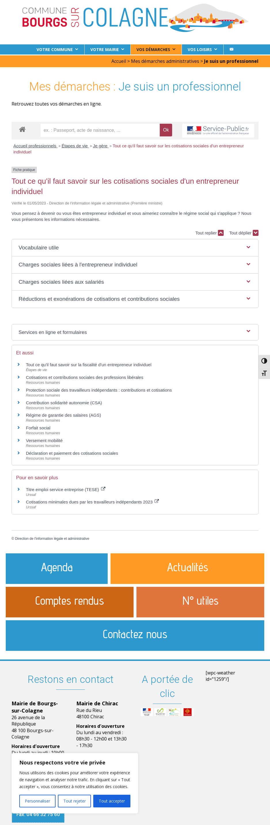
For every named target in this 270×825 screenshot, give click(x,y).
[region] (75, 783)
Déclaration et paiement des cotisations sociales (72, 452)
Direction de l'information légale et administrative (52, 538)
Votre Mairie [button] (104, 49)
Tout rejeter (74, 801)
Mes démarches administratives (165, 60)
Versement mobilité (44, 439)
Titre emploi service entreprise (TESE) (65, 488)
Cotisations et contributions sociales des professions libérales (84, 376)
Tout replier (209, 232)
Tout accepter (112, 801)
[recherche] (100, 129)
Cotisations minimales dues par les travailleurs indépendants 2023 (92, 501)
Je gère (101, 144)
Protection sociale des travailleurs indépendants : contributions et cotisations (99, 389)
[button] (135, 246)
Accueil (118, 60)
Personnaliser (37, 801)
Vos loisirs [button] (200, 49)
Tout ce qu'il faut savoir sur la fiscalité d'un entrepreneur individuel (88, 363)
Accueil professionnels (36, 144)
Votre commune (55, 49)
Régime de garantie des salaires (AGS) (63, 414)
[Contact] (231, 49)
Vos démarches (153, 49)
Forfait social (38, 426)
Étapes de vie (75, 144)
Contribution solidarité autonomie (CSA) (64, 401)
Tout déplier (243, 232)
